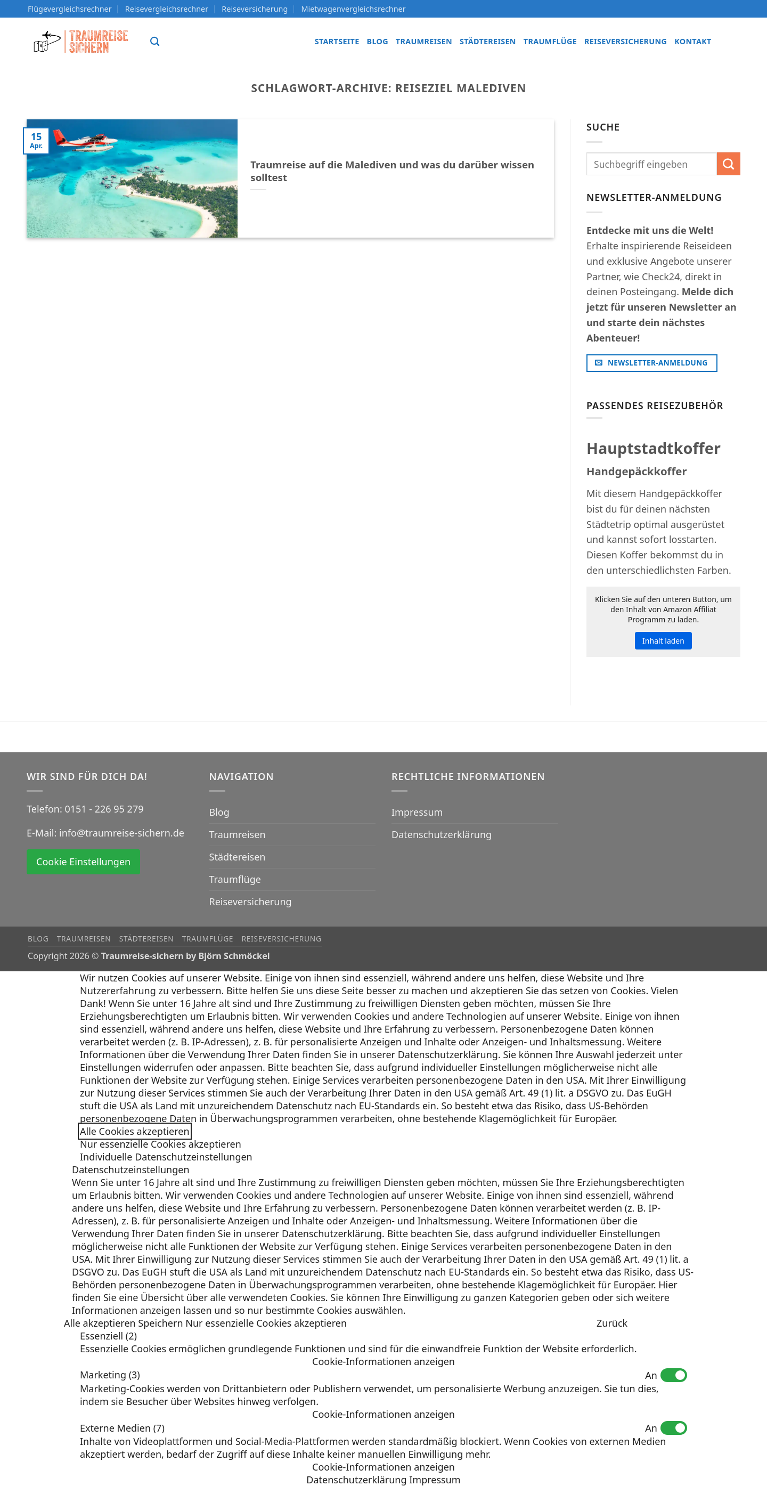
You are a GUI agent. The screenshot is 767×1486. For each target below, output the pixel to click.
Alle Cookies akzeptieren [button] (135, 1131)
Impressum (417, 812)
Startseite (337, 41)
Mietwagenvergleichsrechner (353, 9)
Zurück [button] (612, 1323)
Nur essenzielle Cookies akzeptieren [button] (160, 1144)
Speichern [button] (161, 1323)
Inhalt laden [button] (663, 641)
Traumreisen (424, 41)
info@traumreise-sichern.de (121, 832)
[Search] (154, 42)
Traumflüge (550, 41)
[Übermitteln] (728, 164)
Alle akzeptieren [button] (101, 1323)
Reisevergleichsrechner (166, 9)
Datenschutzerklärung (441, 834)
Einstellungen (110, 1067)
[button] (383, 1361)
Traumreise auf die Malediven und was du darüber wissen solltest (392, 171)
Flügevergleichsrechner (70, 9)
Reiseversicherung (255, 9)
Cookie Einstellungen (83, 861)
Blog (377, 41)
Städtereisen (488, 41)
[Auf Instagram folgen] (731, 41)
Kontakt (692, 41)
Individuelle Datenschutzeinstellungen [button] (166, 1156)
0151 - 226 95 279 (103, 808)
